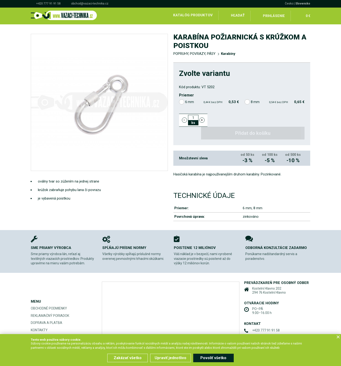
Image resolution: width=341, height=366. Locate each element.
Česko (289, 3)
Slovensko (302, 3)
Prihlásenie (273, 15)
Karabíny (228, 52)
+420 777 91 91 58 (48, 3)
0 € (307, 15)
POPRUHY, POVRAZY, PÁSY (194, 52)
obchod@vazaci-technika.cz (89, 3)
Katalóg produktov (192, 15)
